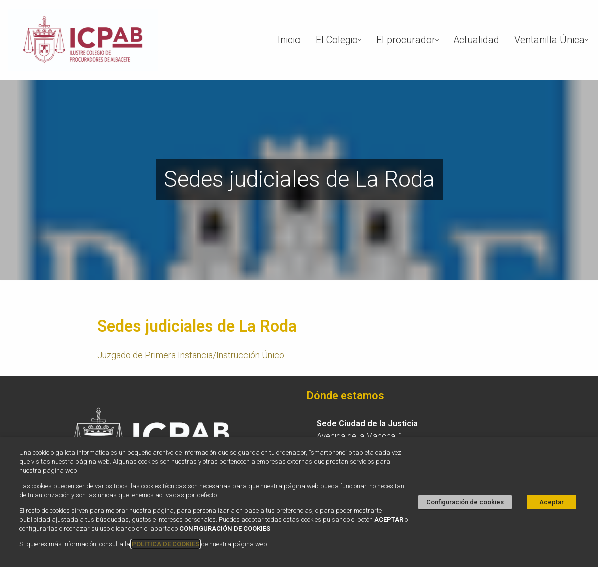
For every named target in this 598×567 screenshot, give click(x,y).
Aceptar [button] (551, 502)
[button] (359, 40)
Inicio (289, 40)
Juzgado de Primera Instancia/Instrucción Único (190, 355)
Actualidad (476, 40)
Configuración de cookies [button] (465, 502)
